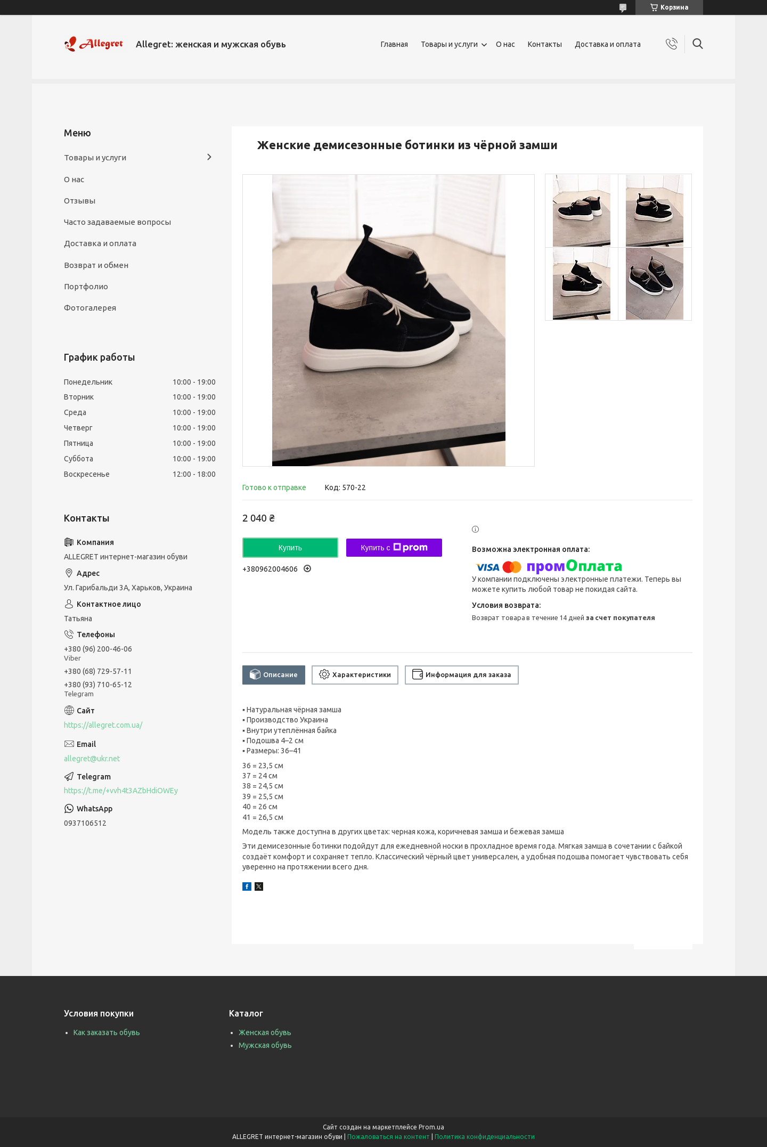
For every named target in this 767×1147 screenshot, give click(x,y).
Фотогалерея (90, 307)
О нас (505, 44)
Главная (394, 44)
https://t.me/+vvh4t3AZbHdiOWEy (121, 790)
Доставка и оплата (608, 44)
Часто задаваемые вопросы (117, 221)
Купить (290, 547)
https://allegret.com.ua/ (103, 725)
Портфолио (86, 286)
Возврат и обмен (96, 265)
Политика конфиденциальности (485, 1136)
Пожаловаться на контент (388, 1136)
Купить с (394, 547)
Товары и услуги (449, 44)
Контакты (545, 44)
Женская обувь (265, 1032)
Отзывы (79, 200)
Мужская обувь (265, 1045)
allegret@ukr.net (92, 758)
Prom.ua (431, 1127)
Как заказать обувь (107, 1032)
